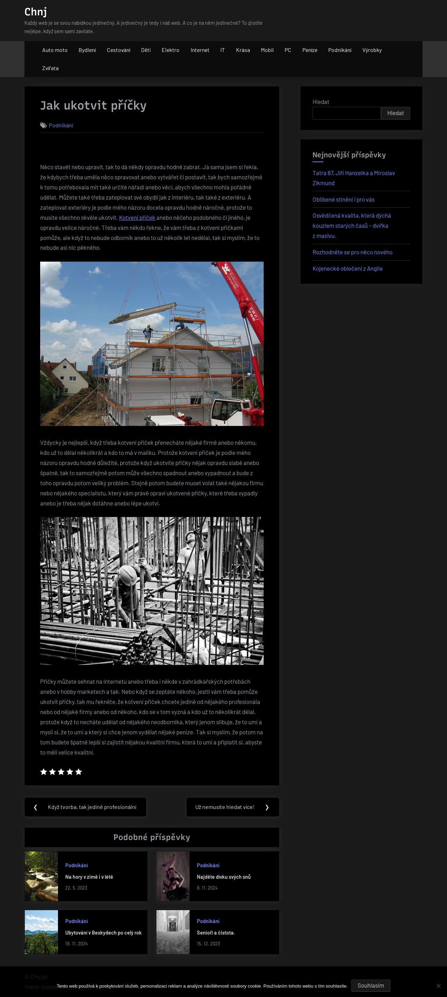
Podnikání (339, 49)
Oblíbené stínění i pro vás (344, 199)
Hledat (321, 101)
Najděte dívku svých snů (224, 877)
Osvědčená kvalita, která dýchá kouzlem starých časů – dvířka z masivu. (352, 225)
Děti (146, 49)
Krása (243, 49)
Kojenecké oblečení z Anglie (348, 268)
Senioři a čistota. (216, 933)
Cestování (118, 49)
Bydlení (87, 49)
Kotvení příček (137, 217)
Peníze (309, 49)
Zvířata (50, 68)
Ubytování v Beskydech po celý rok (103, 933)
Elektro (170, 49)
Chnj (35, 12)
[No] (438, 985)
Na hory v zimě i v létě (89, 877)
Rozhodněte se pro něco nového (353, 251)
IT (222, 49)
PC (288, 49)
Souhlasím (371, 985)
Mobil (267, 49)
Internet (200, 49)
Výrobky (372, 49)
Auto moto (55, 49)
